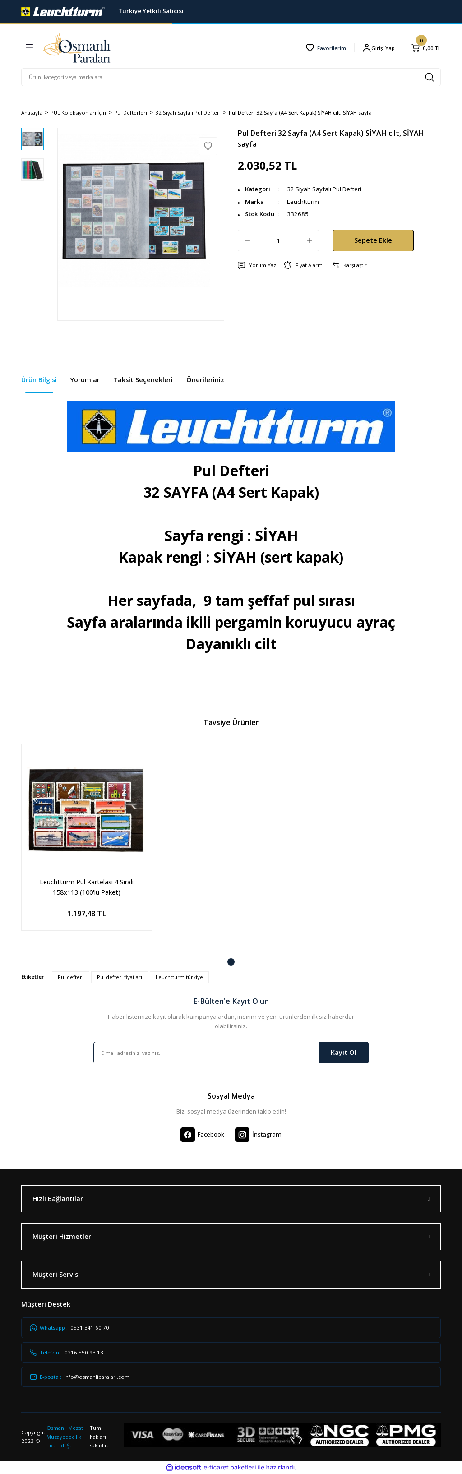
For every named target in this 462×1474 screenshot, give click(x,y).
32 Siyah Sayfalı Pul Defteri (324, 189)
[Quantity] (278, 240)
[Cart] (426, 48)
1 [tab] (231, 962)
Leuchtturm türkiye (179, 977)
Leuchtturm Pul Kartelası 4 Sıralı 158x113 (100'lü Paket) (87, 887)
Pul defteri (70, 977)
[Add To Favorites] (208, 146)
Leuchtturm (303, 202)
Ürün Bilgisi (39, 379)
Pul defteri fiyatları (119, 977)
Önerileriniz (205, 379)
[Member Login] (378, 48)
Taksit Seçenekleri (143, 379)
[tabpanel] (86, 844)
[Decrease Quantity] (247, 240)
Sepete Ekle (373, 240)
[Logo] (63, 10)
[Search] (231, 77)
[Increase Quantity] (309, 240)
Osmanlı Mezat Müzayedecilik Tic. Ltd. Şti (64, 1436)
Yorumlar (85, 379)
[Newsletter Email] (231, 1052)
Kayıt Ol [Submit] (343, 1052)
